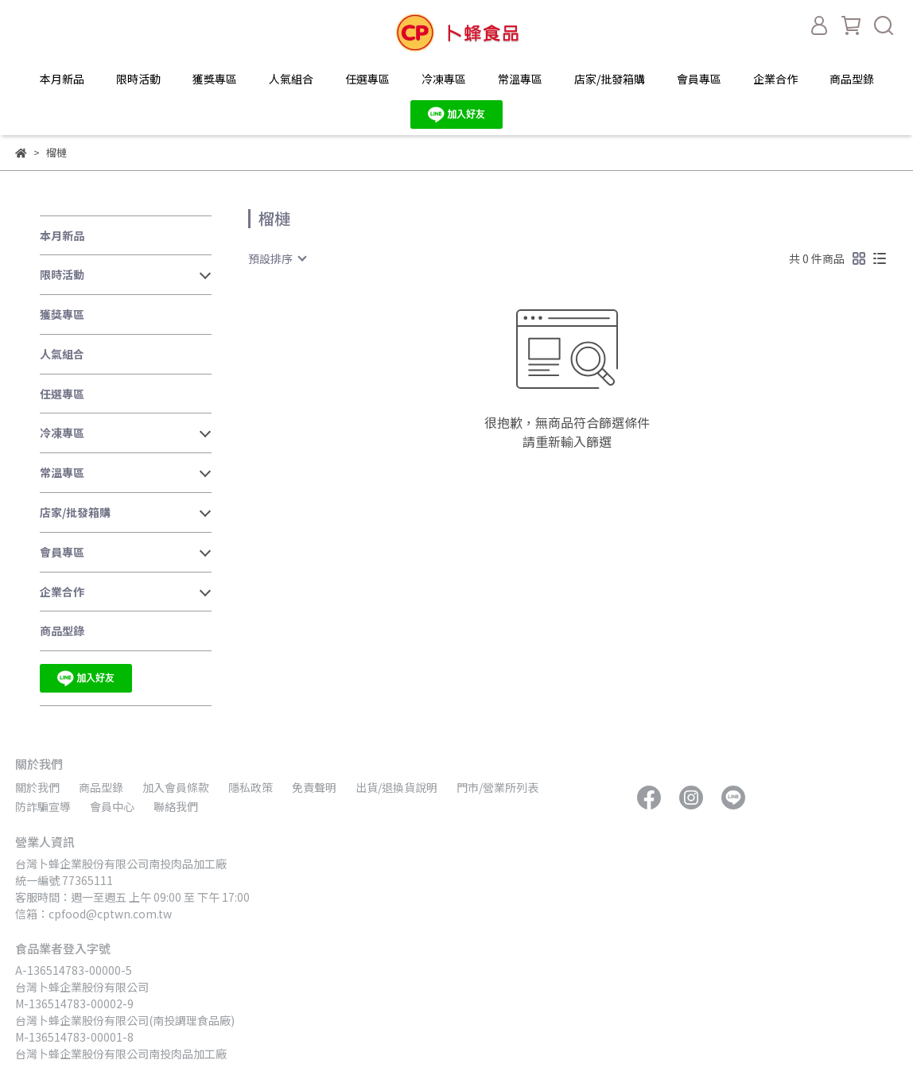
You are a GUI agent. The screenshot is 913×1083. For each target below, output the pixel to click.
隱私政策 (250, 787)
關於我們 (37, 787)
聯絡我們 (175, 806)
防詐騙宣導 (43, 806)
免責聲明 (314, 787)
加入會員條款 (175, 787)
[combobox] (276, 258)
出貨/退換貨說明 (396, 787)
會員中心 (112, 806)
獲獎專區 (214, 79)
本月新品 (62, 79)
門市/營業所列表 (497, 787)
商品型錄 (851, 79)
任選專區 (367, 79)
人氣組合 (291, 79)
